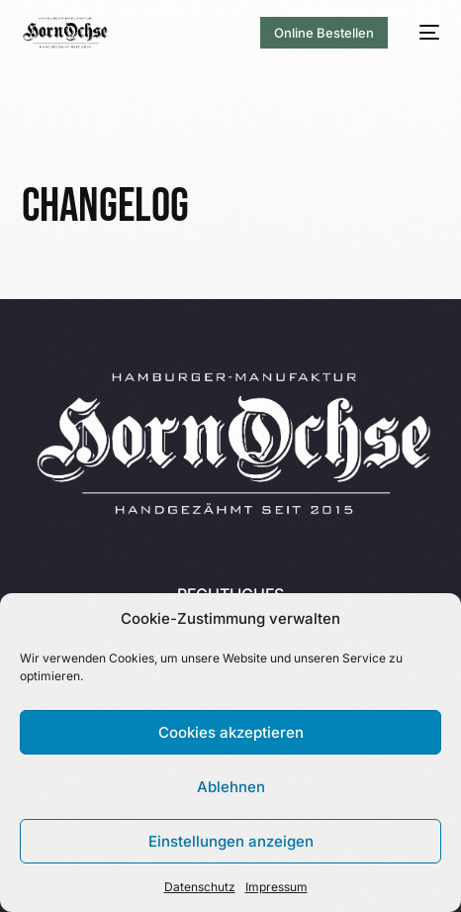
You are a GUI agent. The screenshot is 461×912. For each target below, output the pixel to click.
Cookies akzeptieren (231, 732)
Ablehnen (231, 786)
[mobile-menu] (423, 33)
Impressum (276, 886)
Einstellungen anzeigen (231, 841)
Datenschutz (199, 886)
